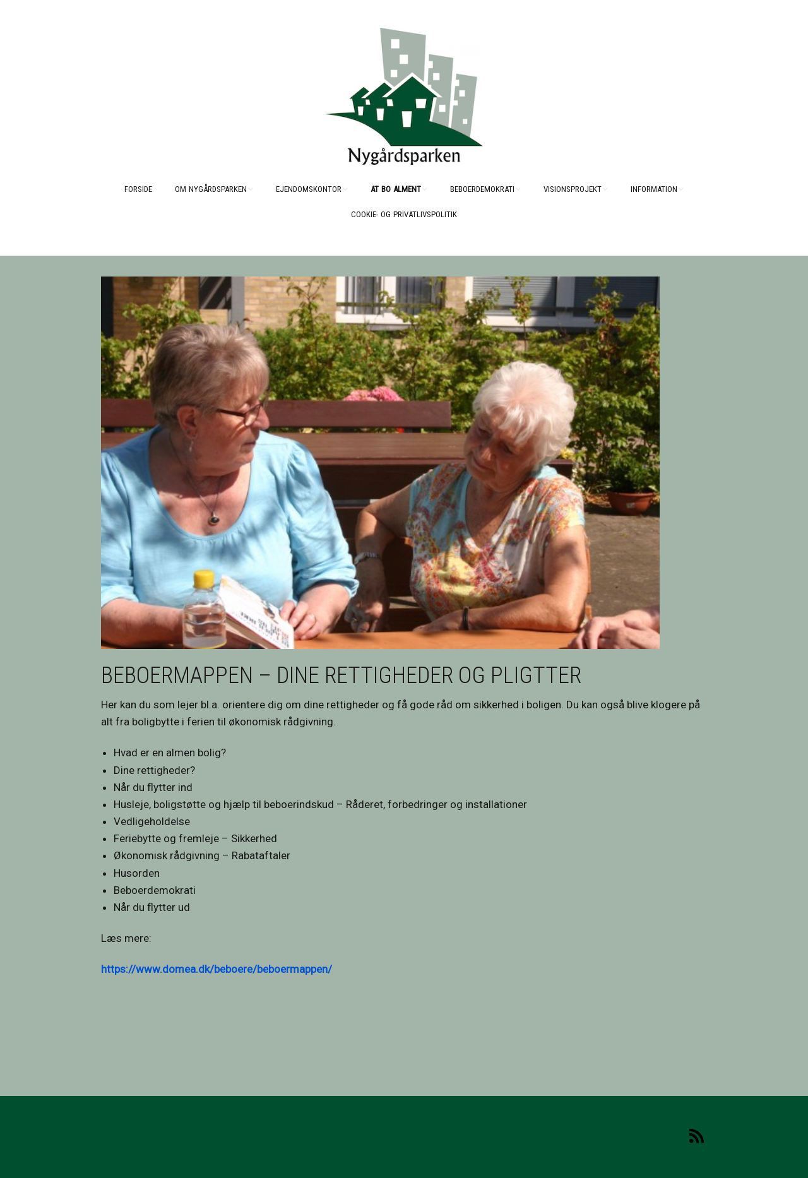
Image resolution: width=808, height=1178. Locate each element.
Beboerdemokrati (482, 189)
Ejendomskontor (309, 189)
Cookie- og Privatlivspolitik (404, 214)
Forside (138, 189)
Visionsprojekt (573, 189)
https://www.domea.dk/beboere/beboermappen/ (216, 969)
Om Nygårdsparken (211, 189)
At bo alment (396, 189)
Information (654, 189)
